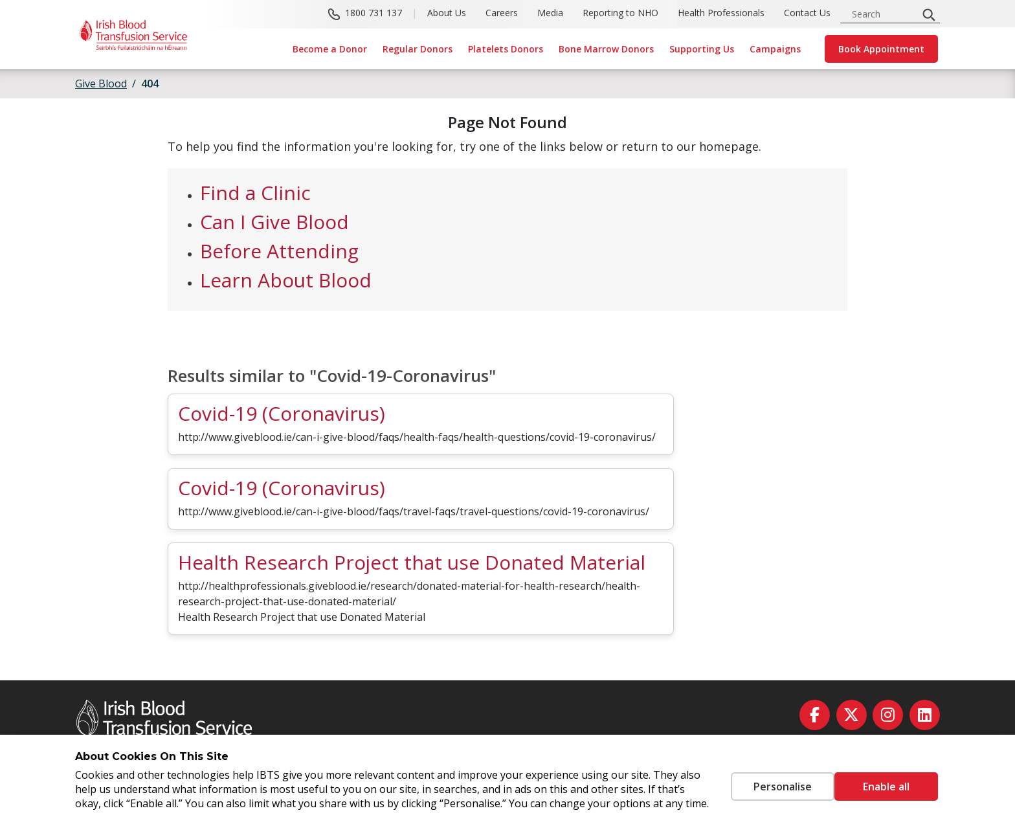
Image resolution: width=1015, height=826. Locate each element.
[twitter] (851, 715)
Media (550, 13)
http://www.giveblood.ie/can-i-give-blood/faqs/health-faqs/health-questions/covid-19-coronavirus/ (417, 437)
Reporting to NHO (620, 13)
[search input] (883, 13)
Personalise (763, 779)
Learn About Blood (286, 280)
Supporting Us (701, 49)
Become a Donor (330, 49)
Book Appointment (881, 49)
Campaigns (775, 49)
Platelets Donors (505, 49)
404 (150, 83)
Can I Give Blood (274, 221)
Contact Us (807, 13)
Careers (501, 13)
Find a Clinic (255, 192)
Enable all (886, 779)
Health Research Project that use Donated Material (411, 562)
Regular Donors (417, 49)
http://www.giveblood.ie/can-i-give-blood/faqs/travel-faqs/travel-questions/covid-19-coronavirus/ (413, 511)
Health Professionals (721, 13)
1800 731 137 (373, 13)
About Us (446, 13)
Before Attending (279, 251)
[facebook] (814, 715)
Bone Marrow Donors (606, 49)
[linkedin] (924, 715)
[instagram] (888, 715)
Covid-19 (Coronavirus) (281, 413)
